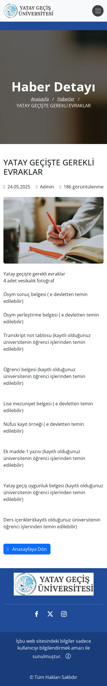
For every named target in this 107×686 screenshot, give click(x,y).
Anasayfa (40, 99)
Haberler (65, 99)
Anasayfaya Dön (27, 549)
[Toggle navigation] (98, 11)
